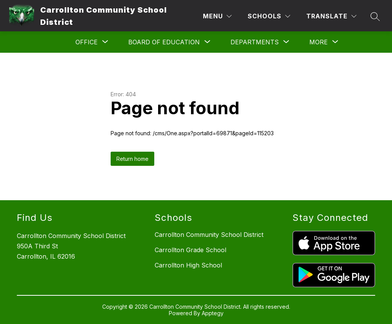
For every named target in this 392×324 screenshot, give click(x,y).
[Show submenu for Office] (86, 42)
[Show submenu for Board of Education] (164, 42)
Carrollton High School (188, 265)
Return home (132, 159)
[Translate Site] (331, 16)
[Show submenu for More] (318, 42)
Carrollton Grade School (190, 250)
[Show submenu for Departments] (254, 42)
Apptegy (213, 313)
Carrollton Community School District (209, 234)
